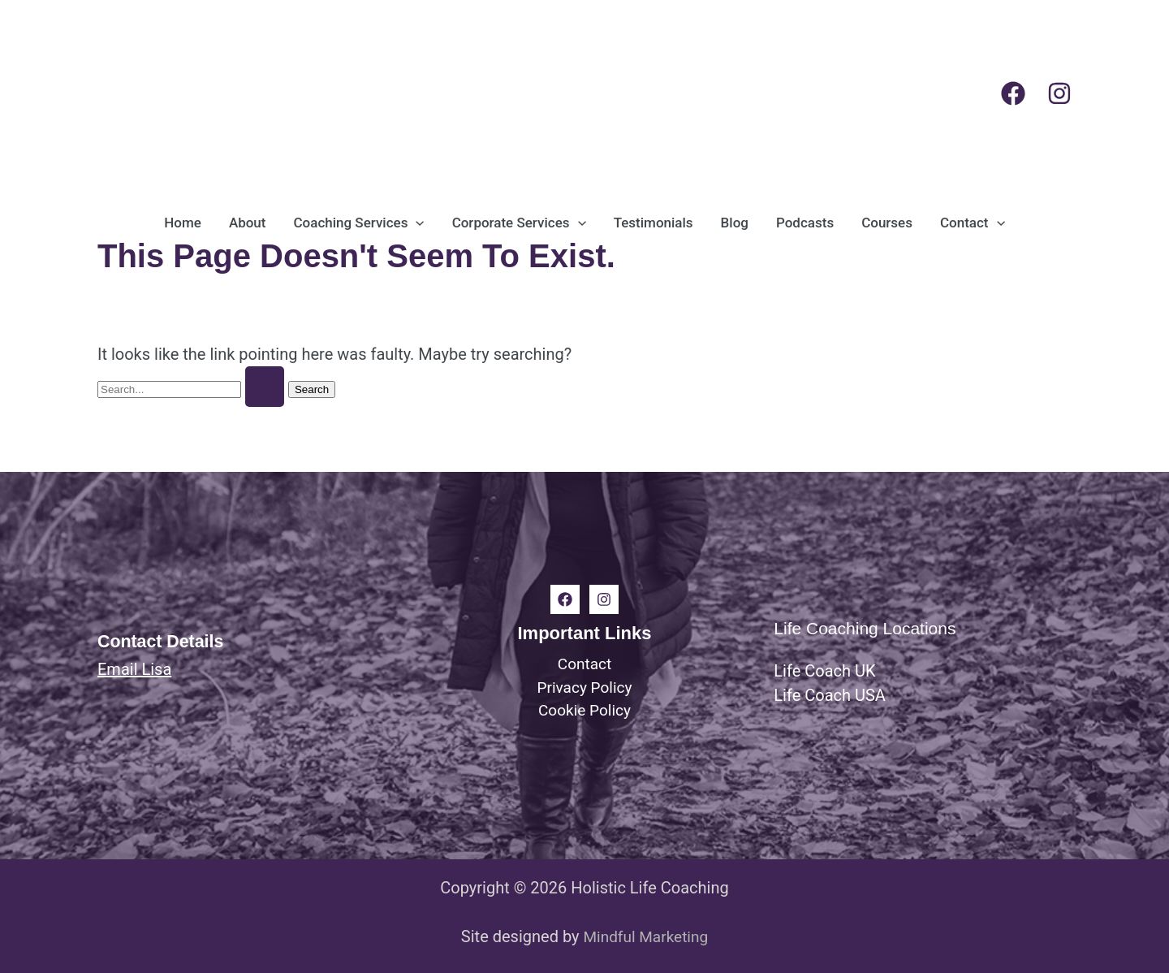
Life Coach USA (830, 695)
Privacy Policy (584, 688)
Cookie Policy (584, 712)
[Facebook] (1013, 93)
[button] (416, 222)
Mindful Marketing (645, 936)
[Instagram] (1059, 93)
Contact (584, 663)
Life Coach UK (824, 671)
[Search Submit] (264, 386)
